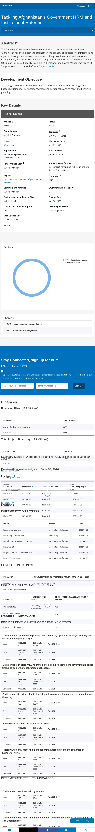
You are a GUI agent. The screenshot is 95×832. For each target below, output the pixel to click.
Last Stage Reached (59, 206)
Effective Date (56, 150)
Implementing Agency (60, 163)
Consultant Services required (18, 206)
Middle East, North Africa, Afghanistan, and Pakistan (23, 181)
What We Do (7, 5)
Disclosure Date (57, 141)
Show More (46, 66)
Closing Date (55, 197)
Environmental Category (61, 187)
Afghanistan (9, 145)
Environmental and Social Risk (19, 197)
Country (8, 141)
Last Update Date (13, 215)
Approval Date (11, 150)
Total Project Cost (14, 163)
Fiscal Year (55, 176)
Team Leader (10, 131)
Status (52, 121)
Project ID (8, 121)
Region (7, 175)
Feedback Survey (82, 820)
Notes (7, 225)
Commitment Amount (15, 187)
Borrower (54, 131)
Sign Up (79, 385)
